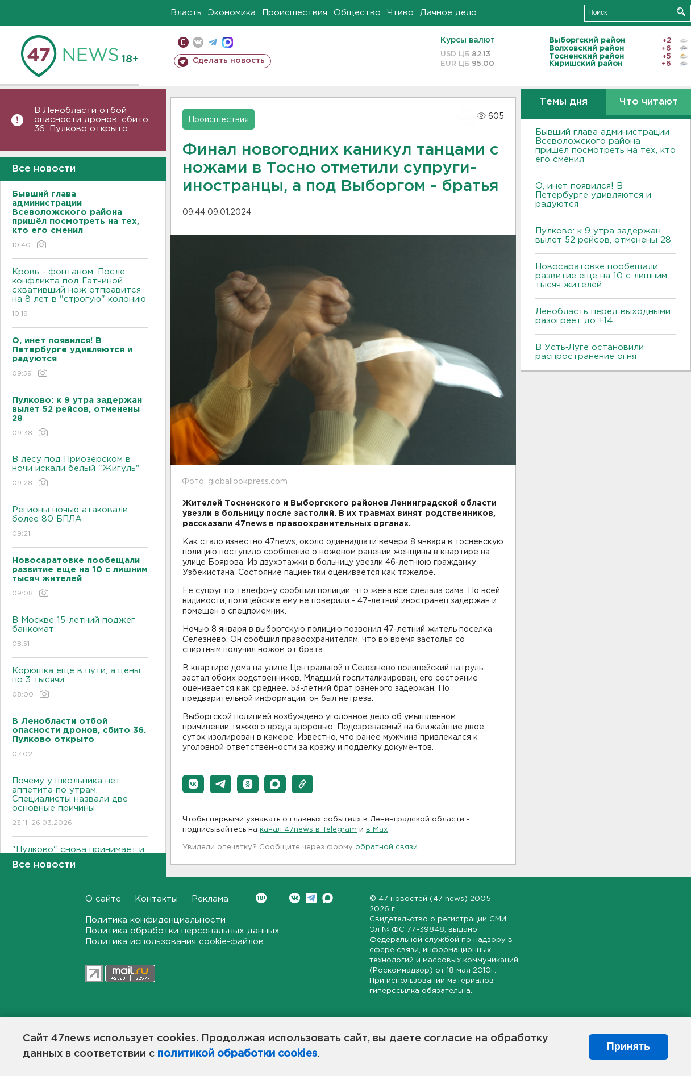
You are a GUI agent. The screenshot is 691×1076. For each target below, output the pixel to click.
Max (327, 898)
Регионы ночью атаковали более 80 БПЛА (80, 522)
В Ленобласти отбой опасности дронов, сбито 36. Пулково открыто (91, 119)
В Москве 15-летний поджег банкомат (80, 632)
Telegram (311, 898)
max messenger (227, 42)
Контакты (156, 899)
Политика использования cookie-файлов (174, 941)
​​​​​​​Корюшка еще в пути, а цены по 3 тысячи (80, 683)
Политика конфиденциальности (155, 920)
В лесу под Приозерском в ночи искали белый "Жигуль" (80, 472)
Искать (681, 11)
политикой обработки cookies (237, 1053)
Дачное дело (448, 12)
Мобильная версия (183, 42)
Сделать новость (229, 60)
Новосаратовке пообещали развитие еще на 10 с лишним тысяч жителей (601, 276)
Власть (186, 12)
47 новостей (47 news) (423, 899)
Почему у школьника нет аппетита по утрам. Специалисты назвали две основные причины (80, 802)
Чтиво (400, 12)
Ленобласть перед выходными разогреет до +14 (603, 316)
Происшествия (294, 12)
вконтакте (198, 42)
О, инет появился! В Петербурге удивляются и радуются (593, 195)
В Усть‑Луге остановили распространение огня (589, 352)
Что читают (648, 102)
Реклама (210, 899)
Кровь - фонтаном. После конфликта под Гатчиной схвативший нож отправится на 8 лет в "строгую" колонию (80, 293)
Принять (628, 1046)
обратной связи (386, 847)
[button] (193, 784)
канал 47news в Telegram (308, 830)
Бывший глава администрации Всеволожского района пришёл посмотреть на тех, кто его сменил (605, 145)
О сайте (103, 899)
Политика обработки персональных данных (182, 931)
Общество (357, 12)
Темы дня (563, 102)
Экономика (232, 12)
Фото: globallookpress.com (235, 481)
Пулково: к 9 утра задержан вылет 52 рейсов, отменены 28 (603, 235)
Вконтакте (261, 898)
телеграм (212, 42)
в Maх (377, 830)
